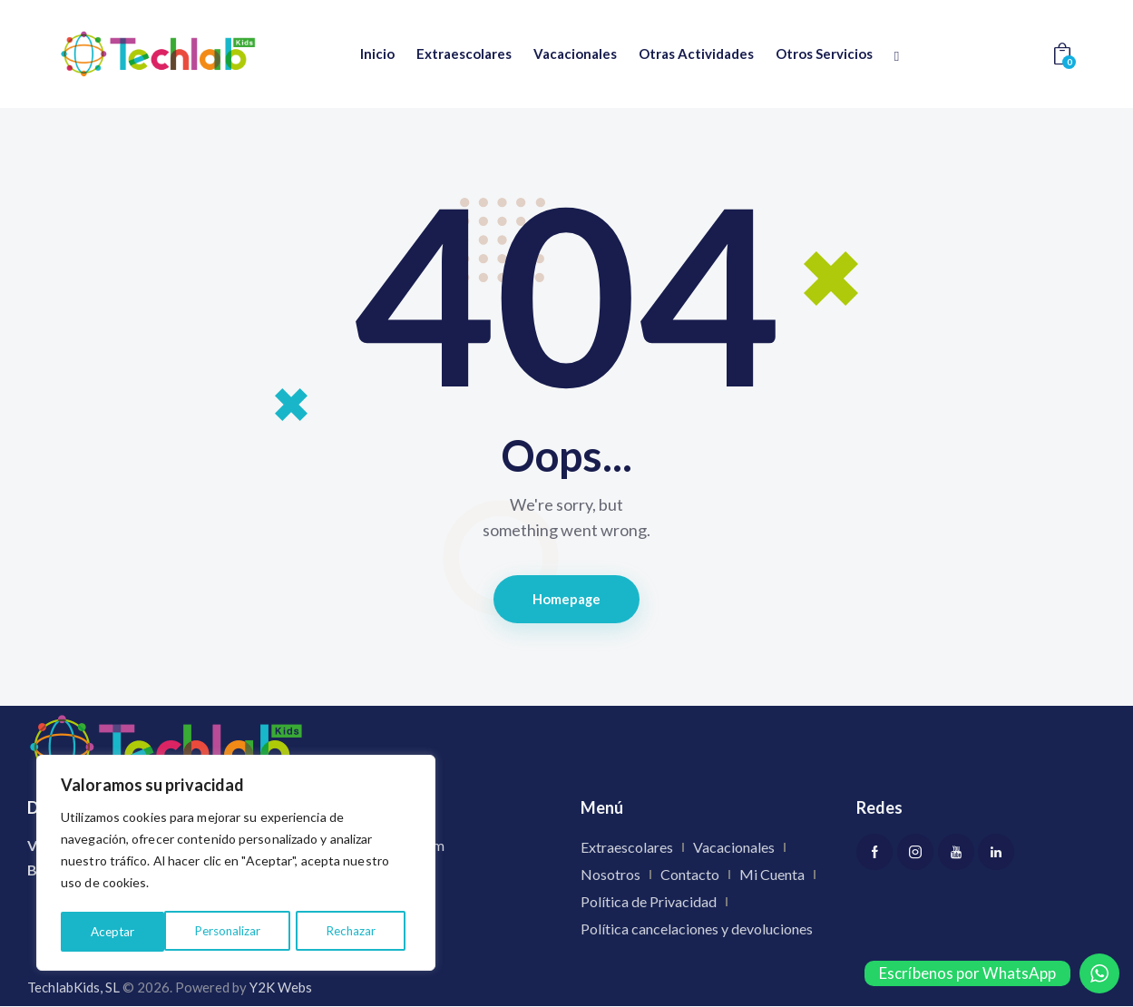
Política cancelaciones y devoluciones (697, 930)
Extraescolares (627, 848)
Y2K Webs (280, 988)
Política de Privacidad (649, 903)
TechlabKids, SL (73, 988)
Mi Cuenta (772, 876)
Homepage (566, 599)
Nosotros (610, 876)
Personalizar (123, 931)
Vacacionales (734, 848)
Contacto (689, 876)
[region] (235, 864)
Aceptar (360, 931)
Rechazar (247, 931)
